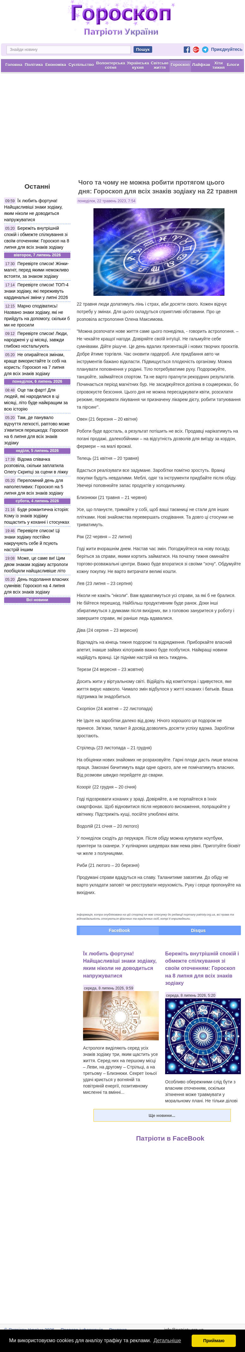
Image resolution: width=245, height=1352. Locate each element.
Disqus (198, 930)
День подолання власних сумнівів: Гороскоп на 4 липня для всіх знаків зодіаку (36, 585)
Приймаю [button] (213, 1340)
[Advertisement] (122, 129)
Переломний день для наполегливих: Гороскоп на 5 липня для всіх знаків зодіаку (33, 487)
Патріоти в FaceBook (170, 1138)
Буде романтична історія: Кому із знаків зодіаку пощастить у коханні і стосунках (36, 516)
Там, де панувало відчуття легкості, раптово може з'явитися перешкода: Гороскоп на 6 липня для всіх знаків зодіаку (36, 430)
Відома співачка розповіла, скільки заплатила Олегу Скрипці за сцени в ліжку (36, 465)
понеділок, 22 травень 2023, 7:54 (106, 201)
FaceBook (119, 930)
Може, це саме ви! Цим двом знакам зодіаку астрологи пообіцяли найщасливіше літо (36, 564)
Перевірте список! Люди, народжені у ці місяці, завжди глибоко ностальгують (36, 340)
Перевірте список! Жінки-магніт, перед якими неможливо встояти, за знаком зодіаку (36, 270)
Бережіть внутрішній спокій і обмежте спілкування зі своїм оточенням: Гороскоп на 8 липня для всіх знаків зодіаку (202, 968)
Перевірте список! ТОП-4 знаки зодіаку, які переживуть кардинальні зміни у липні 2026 (36, 291)
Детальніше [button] (167, 1340)
